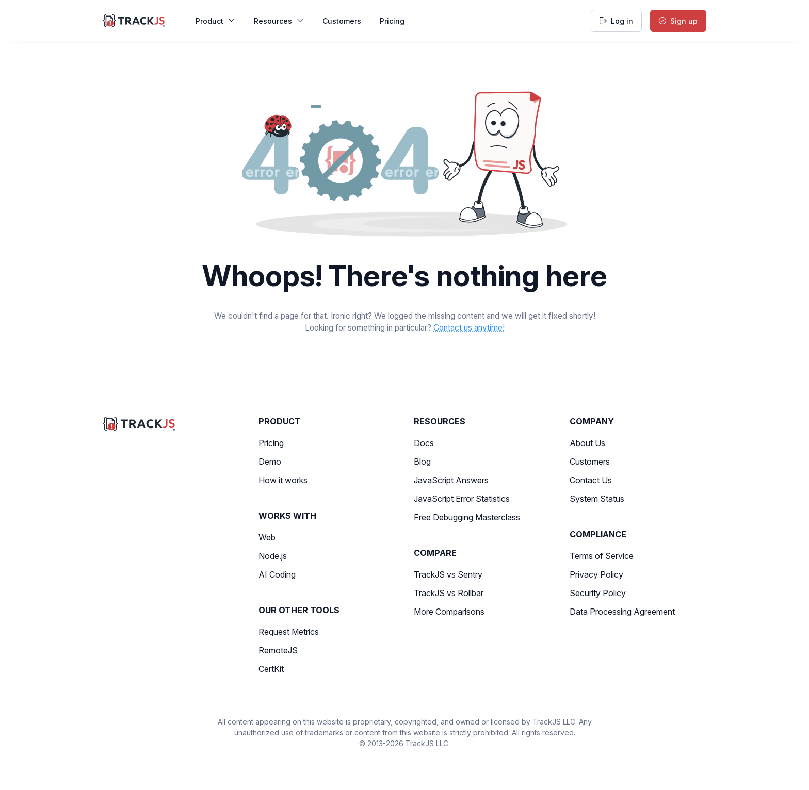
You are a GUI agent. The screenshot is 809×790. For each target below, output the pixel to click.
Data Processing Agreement (622, 611)
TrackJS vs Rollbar (448, 593)
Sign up (678, 20)
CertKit (271, 669)
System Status (597, 498)
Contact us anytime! (469, 328)
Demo (269, 461)
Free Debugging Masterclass (467, 517)
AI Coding (277, 574)
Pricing (392, 21)
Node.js (272, 556)
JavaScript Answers (451, 480)
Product (215, 20)
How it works (283, 480)
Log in (616, 20)
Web (267, 537)
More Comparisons (449, 611)
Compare (435, 553)
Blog (422, 461)
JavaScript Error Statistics (462, 498)
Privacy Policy (596, 574)
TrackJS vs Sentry (448, 574)
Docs (424, 443)
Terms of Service (602, 556)
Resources (279, 20)
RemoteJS (278, 650)
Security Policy (598, 593)
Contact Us (591, 480)
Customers (341, 21)
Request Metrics (288, 632)
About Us (587, 443)
